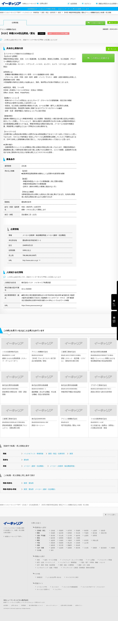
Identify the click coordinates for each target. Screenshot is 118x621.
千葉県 (86, 533)
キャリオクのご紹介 (72, 577)
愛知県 (26, 460)
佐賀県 (61, 548)
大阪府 (70, 540)
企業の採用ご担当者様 (66, 605)
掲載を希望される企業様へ (108, 4)
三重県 (78, 538)
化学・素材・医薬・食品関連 (46, 565)
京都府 (61, 540)
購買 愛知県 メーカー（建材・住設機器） (40, 489)
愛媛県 (70, 545)
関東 (38, 533)
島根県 (61, 543)
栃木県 (61, 533)
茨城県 (53, 533)
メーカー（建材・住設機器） (34, 466)
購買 (59, 12)
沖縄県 (113, 548)
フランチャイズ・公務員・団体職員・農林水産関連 (79, 567)
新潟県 (53, 535)
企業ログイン (78, 605)
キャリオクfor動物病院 (71, 587)
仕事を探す (44, 3)
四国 (38, 545)
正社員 (24, 505)
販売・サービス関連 (51, 560)
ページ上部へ (111, 515)
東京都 (95, 533)
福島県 (103, 530)
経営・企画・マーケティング (46, 562)
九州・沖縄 (40, 548)
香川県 (61, 545)
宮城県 (78, 530)
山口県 (86, 543)
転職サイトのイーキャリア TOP (10, 12)
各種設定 (39, 577)
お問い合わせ (14, 605)
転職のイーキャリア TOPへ (13, 536)
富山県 (61, 535)
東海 (38, 538)
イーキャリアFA (42, 587)
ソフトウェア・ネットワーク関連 (72, 560)
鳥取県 (53, 543)
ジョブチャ (58, 589)
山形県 (95, 530)
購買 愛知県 (29, 483)
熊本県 (78, 548)
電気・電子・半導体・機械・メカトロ (93, 562)
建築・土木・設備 (84, 565)
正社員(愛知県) (33, 505)
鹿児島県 (104, 548)
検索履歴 (114, 321)
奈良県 (86, 540)
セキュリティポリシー (51, 605)
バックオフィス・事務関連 (30, 12)
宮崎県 (95, 548)
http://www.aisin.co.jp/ (30, 260)
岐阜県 (53, 538)
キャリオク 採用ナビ (43, 589)
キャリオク (55, 587)
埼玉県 (78, 533)
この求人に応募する (97, 23)
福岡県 (53, 548)
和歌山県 (95, 540)
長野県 (95, 535)
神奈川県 (104, 533)
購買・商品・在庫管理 (48, 12)
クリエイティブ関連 (105, 560)
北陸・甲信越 (41, 535)
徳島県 (53, 545)
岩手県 (70, 530)
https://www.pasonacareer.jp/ (32, 305)
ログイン (88, 4)
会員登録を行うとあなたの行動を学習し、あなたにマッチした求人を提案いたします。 (59, 9)
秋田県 (86, 530)
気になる (113, 22)
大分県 (86, 548)
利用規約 (23, 605)
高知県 (78, 545)
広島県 (78, 543)
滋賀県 (53, 540)
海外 (52, 550)
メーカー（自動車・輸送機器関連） (63, 466)
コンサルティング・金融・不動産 (47, 567)
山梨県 (86, 535)
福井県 (78, 535)
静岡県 (61, 538)
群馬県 (70, 533)
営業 (38, 560)
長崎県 (70, 548)
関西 (38, 540)
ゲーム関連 (91, 560)
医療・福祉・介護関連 (67, 565)
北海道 (53, 530)
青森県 (61, 530)
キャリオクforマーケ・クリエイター (93, 587)
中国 (38, 543)
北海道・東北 (41, 530)
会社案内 (5, 605)
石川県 (70, 535)
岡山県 (70, 543)
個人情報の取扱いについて (36, 605)
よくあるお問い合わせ (54, 577)
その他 (39, 550)
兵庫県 (78, 540)
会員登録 (73, 4)
